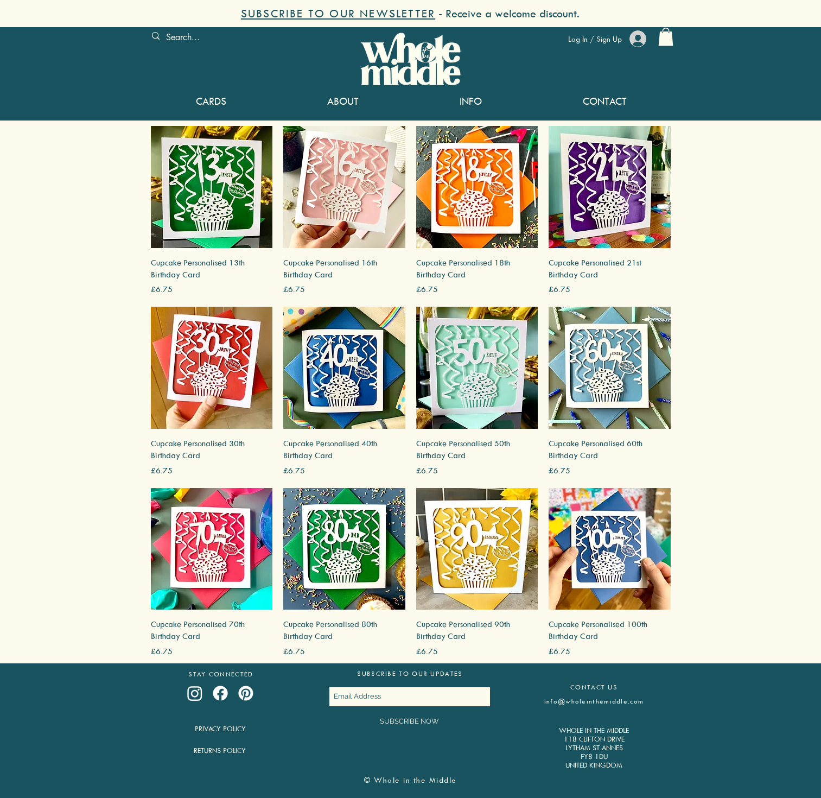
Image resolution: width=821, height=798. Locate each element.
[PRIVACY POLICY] (220, 729)
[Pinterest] (246, 693)
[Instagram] (195, 693)
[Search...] (227, 37)
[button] (410, 13)
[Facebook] (220, 693)
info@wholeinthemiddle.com (594, 701)
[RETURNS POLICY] (220, 751)
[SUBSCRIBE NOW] (409, 721)
